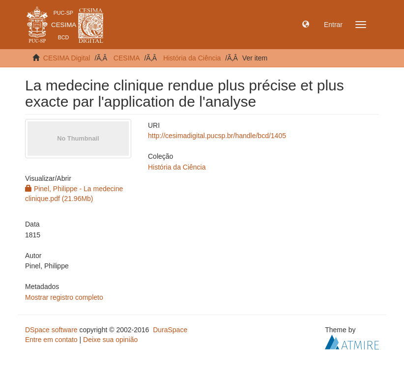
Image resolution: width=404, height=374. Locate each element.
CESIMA (127, 58)
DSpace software (51, 330)
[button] (306, 24)
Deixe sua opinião (110, 340)
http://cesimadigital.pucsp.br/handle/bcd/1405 (217, 136)
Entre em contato (51, 340)
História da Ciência (192, 58)
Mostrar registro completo (64, 297)
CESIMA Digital (66, 58)
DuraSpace (170, 330)
